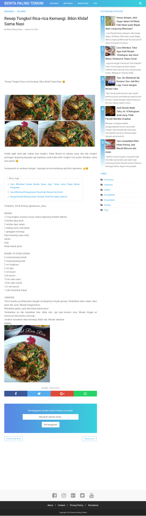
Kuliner (107, 205)
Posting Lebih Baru (13, 439)
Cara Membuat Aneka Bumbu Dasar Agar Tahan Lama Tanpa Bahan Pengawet (45, 186)
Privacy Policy (77, 505)
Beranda (54, 3)
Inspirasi (68, 3)
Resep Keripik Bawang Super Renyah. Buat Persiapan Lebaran (38, 197)
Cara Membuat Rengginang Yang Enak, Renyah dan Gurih (36, 192)
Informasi (109, 179)
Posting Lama (89, 439)
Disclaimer (94, 505)
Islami (107, 190)
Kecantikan (109, 195)
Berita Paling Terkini (23, 3)
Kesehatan (83, 3)
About (49, 505)
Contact (61, 505)
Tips (95, 3)
